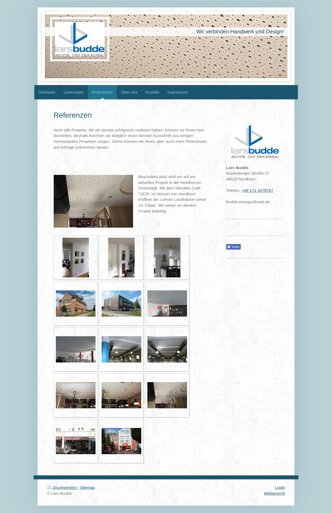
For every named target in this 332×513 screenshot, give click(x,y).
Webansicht (274, 493)
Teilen (233, 247)
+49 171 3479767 (257, 190)
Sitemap (87, 487)
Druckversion (62, 487)
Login (280, 487)
